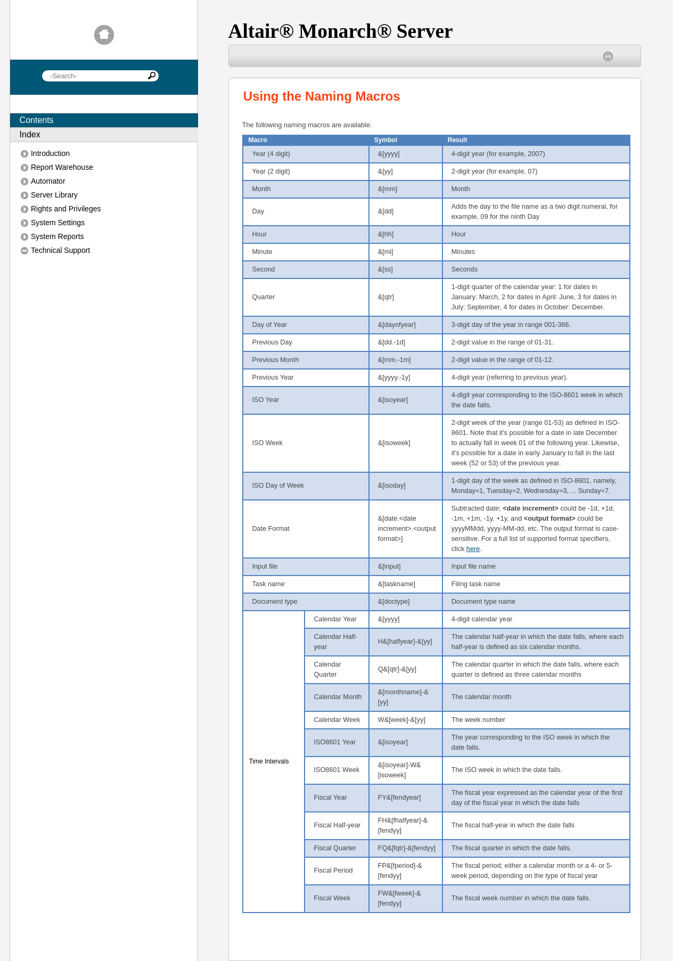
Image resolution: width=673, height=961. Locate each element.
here (473, 549)
